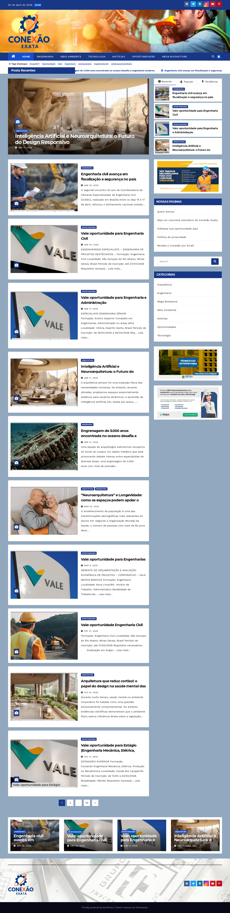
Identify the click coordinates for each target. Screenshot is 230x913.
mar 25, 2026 (91, 506)
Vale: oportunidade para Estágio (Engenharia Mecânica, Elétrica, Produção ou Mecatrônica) (108, 750)
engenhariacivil (101, 64)
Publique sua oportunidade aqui (177, 228)
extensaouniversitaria (121, 64)
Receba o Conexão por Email (175, 245)
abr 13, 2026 (91, 442)
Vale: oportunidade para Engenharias (113, 559)
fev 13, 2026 (91, 757)
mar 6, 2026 (91, 565)
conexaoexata (84, 64)
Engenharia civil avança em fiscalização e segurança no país (31, 842)
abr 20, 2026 (91, 245)
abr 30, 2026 (91, 185)
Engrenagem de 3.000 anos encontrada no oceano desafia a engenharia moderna (108, 436)
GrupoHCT (35, 64)
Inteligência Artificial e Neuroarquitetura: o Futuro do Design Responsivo (74, 139)
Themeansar (141, 907)
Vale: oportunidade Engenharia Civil (112, 625)
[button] (213, 56)
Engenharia (45, 56)
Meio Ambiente (71, 56)
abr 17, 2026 (25, 147)
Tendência (210, 81)
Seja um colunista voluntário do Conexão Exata (187, 220)
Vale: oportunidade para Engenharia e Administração (139, 840)
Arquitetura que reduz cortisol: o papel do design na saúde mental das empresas (113, 686)
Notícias (118, 56)
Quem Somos (165, 211)
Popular (186, 81)
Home (26, 56)
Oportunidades (143, 56)
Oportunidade (48, 64)
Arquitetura (21, 131)
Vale (60, 64)
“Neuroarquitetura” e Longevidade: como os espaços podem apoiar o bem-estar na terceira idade (111, 500)
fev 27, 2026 (91, 631)
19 (86, 802)
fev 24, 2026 (91, 692)
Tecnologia (96, 56)
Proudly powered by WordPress (98, 907)
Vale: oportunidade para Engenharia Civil (87, 838)
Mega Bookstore (174, 56)
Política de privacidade (171, 237)
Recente (165, 81)
